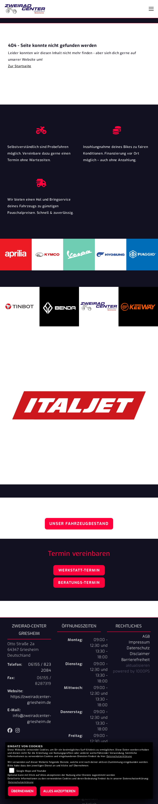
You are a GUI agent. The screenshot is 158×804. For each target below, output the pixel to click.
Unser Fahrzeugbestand (79, 523)
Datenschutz (138, 648)
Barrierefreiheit (135, 659)
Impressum (139, 642)
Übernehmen (22, 791)
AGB (146, 636)
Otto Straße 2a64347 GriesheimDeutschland (23, 649)
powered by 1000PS (131, 671)
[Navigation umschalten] (151, 9)
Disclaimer (140, 653)
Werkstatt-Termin (79, 570)
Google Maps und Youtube (31, 771)
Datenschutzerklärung (119, 756)
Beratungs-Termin (79, 582)
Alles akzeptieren (59, 791)
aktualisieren (138, 665)
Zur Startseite (19, 66)
